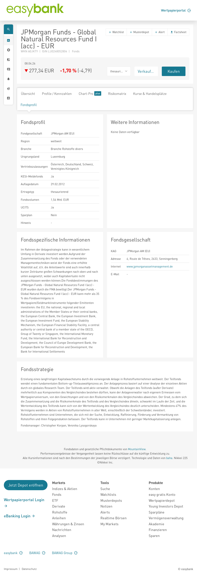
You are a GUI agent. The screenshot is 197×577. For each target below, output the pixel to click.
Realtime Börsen (113, 518)
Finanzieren (158, 529)
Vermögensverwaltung (166, 518)
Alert (160, 32)
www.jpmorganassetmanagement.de (150, 266)
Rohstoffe (59, 512)
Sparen (154, 535)
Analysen (59, 535)
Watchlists (108, 494)
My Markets (109, 524)
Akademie (156, 524)
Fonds (56, 494)
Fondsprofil (29, 105)
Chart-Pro (90, 93)
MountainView (136, 449)
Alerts (105, 512)
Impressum (11, 568)
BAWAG (37, 553)
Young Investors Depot (166, 506)
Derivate (58, 506)
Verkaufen (146, 71)
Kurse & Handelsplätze (150, 93)
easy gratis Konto (162, 494)
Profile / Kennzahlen (57, 93)
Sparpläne (156, 512)
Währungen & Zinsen (68, 524)
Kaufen (174, 71)
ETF (55, 500)
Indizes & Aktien (64, 488)
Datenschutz (29, 568)
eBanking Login (19, 515)
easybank (13, 553)
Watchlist (116, 32)
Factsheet (178, 32)
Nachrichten (61, 529)
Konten (154, 488)
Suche (105, 488)
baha (169, 458)
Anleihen (59, 518)
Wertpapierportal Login (24, 502)
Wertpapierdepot (162, 500)
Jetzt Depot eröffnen (25, 485)
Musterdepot (139, 32)
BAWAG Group (65, 553)
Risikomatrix (117, 93)
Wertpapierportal (176, 10)
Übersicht (28, 93)
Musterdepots (111, 500)
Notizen (106, 506)
